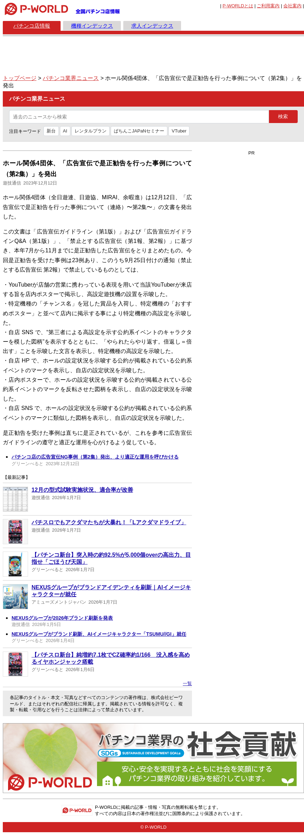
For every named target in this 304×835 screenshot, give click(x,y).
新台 (51, 131)
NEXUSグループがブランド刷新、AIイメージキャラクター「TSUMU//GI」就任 (99, 634)
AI (65, 131)
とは (237, 5)
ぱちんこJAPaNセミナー (139, 131)
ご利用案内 (268, 5)
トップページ (19, 78)
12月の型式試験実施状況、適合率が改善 (82, 490)
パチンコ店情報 (31, 26)
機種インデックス (92, 26)
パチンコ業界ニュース (71, 78)
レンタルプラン (90, 131)
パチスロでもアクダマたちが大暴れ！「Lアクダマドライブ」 (109, 522)
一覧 (187, 683)
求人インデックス (152, 26)
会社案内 (292, 5)
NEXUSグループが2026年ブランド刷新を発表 (62, 618)
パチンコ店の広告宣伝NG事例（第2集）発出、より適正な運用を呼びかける (95, 457)
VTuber (179, 131)
